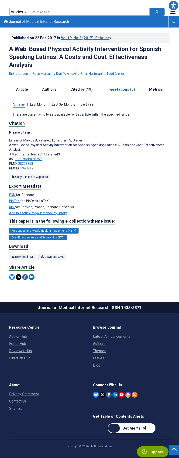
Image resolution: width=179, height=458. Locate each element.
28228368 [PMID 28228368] (25, 163)
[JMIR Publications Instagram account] (128, 395)
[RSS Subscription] (135, 395)
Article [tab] (22, 89)
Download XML (52, 256)
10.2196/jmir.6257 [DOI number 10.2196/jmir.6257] (28, 159)
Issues (98, 358)
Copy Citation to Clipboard (30, 177)
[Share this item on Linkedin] (31, 277)
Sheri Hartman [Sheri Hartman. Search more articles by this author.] (92, 74)
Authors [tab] (49, 89)
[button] (173, 5)
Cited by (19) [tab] (81, 89)
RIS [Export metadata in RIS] (12, 207)
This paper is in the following (62, 221)
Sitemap (16, 408)
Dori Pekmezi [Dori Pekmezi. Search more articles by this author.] (67, 74)
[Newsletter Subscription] (131, 428)
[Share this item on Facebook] (25, 277)
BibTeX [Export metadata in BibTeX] (14, 201)
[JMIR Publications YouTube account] (121, 395)
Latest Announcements (112, 336)
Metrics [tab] (156, 89)
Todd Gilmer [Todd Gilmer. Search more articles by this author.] (117, 74)
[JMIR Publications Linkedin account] (115, 395)
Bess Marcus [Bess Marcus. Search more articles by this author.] (43, 74)
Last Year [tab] (88, 105)
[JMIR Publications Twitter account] (102, 395)
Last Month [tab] (38, 105)
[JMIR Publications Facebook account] (109, 395)
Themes (99, 351)
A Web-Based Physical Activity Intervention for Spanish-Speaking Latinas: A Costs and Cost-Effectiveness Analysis (86, 56)
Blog (96, 365)
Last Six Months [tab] (63, 105)
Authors (99, 343)
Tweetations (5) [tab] (121, 89)
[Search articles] (157, 12)
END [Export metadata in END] (12, 195)
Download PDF (23, 256)
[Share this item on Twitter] (18, 277)
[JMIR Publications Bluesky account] (96, 395)
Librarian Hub (20, 358)
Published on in (61, 38)
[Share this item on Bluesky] (12, 277)
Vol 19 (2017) (86, 38)
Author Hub (18, 336)
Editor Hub (17, 343)
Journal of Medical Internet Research (36, 21)
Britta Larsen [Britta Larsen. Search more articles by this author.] (19, 74)
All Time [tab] (19, 105)
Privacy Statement (24, 394)
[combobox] (89, 12)
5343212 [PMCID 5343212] (26, 168)
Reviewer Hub (20, 351)
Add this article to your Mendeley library (38, 213)
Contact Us (18, 401)
